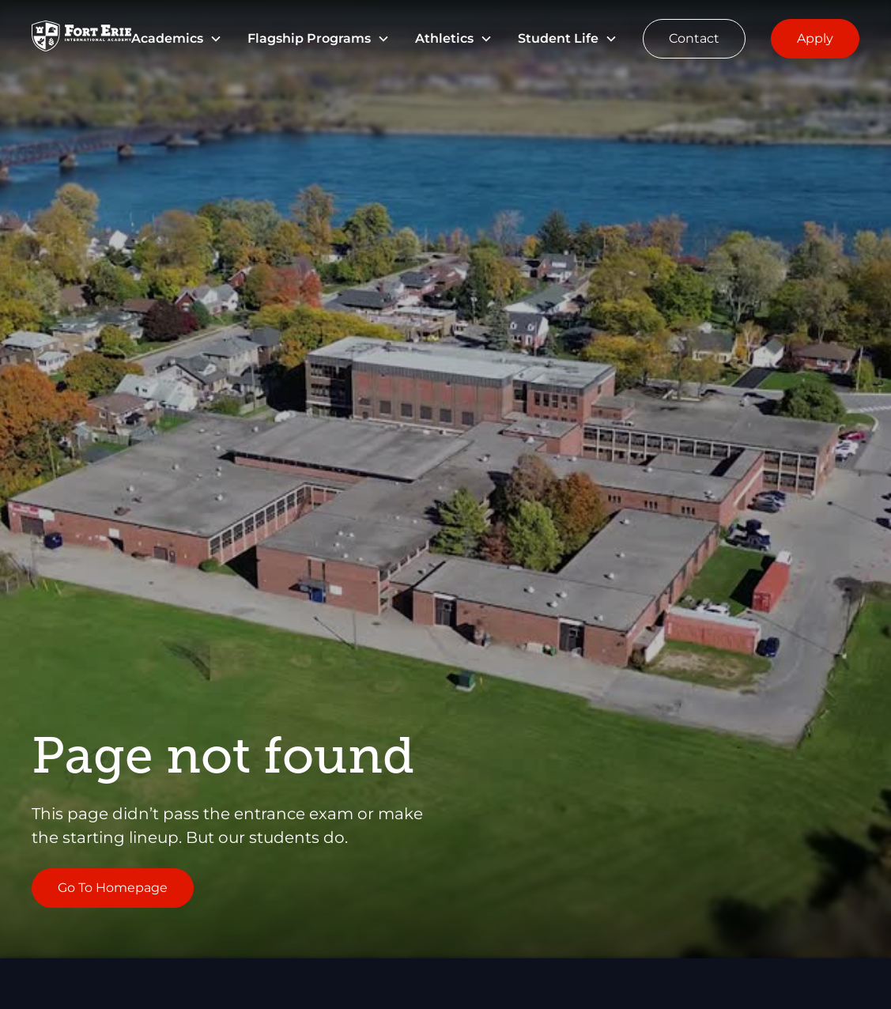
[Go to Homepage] (81, 39)
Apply (815, 38)
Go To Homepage (113, 887)
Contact (694, 38)
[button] (176, 38)
